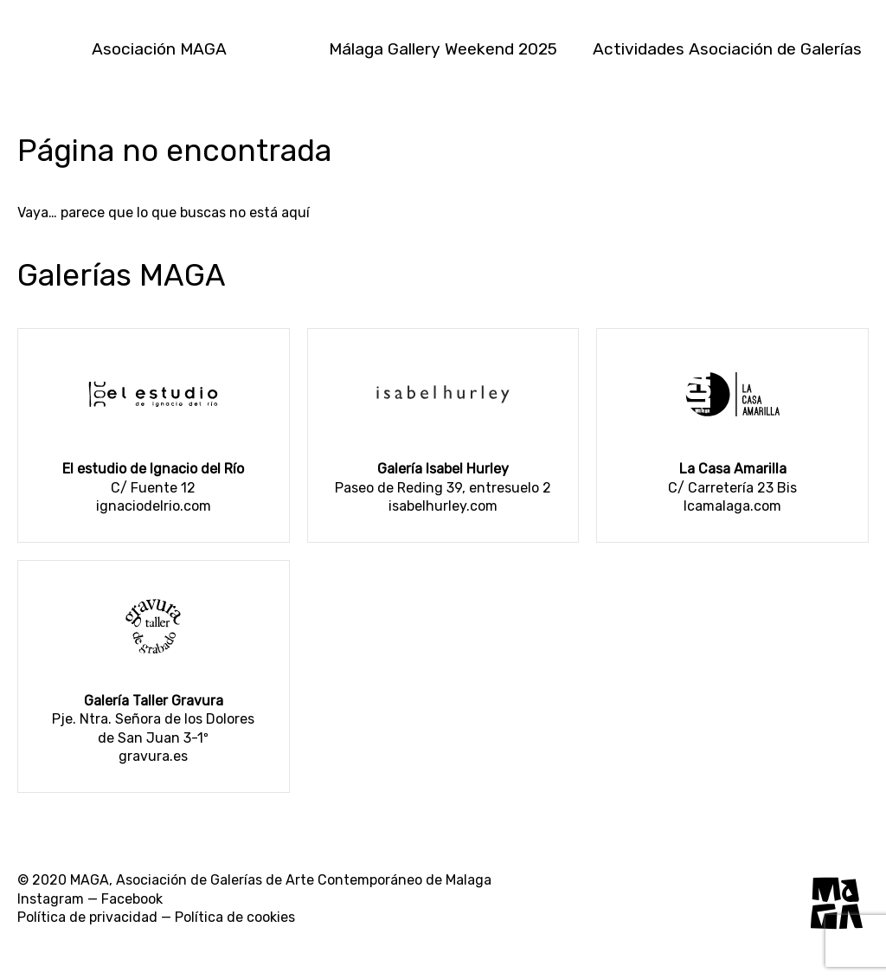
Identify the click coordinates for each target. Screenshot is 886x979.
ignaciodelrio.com (153, 506)
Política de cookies (235, 917)
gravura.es (153, 756)
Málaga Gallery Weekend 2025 (443, 49)
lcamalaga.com (732, 506)
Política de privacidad (87, 917)
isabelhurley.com (443, 506)
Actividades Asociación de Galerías (727, 49)
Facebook (132, 899)
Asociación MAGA (159, 49)
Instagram (50, 899)
